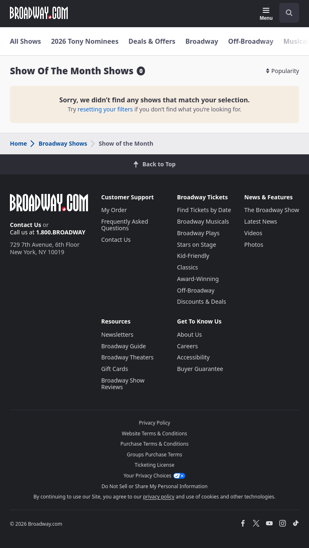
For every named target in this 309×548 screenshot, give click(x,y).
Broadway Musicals (203, 221)
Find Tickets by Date (204, 210)
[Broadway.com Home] (39, 13)
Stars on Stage (196, 244)
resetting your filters (105, 109)
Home (18, 143)
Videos (253, 233)
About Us (189, 334)
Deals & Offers (152, 41)
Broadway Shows (58, 143)
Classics (187, 267)
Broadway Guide (123, 346)
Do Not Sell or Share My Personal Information (155, 486)
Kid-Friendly (193, 256)
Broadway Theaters (127, 357)
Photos (253, 244)
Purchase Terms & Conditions (154, 443)
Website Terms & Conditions (154, 433)
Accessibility (193, 357)
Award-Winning (198, 279)
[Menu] (266, 14)
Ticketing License (154, 464)
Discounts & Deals (201, 301)
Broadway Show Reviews (123, 383)
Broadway (202, 41)
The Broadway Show (271, 210)
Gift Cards (114, 369)
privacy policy (158, 496)
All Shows (25, 41)
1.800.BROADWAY (61, 232)
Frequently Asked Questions (124, 224)
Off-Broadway (250, 41)
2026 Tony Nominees (85, 41)
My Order (114, 210)
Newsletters (117, 334)
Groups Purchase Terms (154, 454)
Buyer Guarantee (200, 369)
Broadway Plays (198, 233)
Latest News (260, 221)
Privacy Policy (154, 422)
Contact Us (25, 225)
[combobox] (286, 13)
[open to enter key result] (289, 13)
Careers (187, 346)
